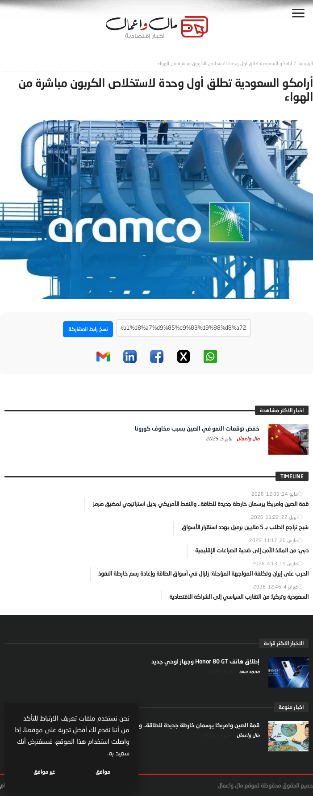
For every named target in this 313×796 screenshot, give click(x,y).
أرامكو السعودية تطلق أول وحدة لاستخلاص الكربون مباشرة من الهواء (225, 63)
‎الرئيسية (305, 63)
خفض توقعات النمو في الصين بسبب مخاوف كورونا (197, 428)
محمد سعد (248, 671)
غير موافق (45, 771)
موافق (103, 771)
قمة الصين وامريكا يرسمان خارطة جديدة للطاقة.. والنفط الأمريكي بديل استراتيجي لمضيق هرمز (146, 725)
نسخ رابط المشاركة (88, 329)
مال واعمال (247, 438)
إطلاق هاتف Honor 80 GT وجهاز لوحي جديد (205, 661)
